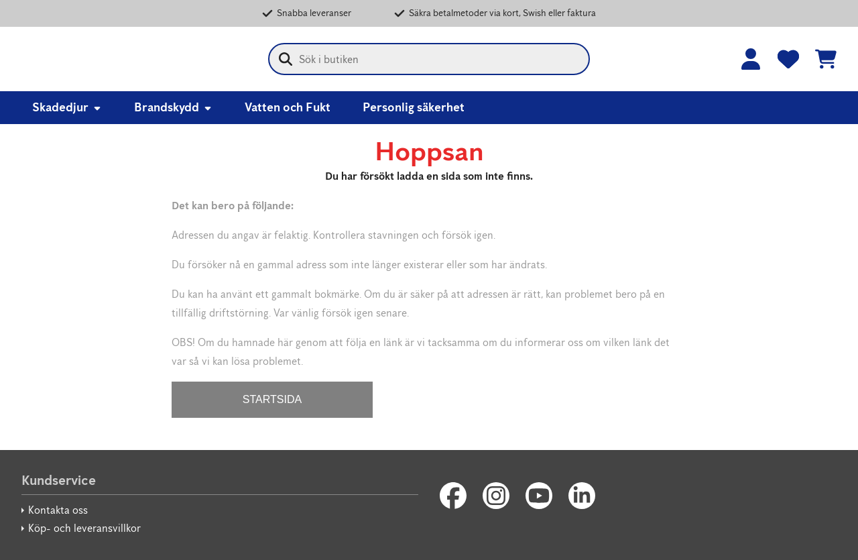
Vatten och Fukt (287, 107)
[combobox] (429, 59)
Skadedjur (67, 107)
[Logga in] (751, 59)
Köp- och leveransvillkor (84, 528)
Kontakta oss (58, 510)
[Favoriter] (788, 59)
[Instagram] (496, 495)
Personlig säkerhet (414, 107)
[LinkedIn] (581, 495)
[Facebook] (453, 495)
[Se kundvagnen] (826, 59)
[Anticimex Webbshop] (101, 59)
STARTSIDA (272, 399)
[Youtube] (539, 495)
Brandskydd (173, 107)
